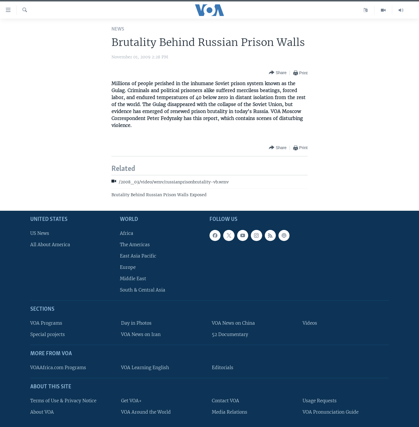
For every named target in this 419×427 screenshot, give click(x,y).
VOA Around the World (146, 412)
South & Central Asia (142, 290)
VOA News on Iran (141, 334)
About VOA (42, 412)
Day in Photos (136, 323)
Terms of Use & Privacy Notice (63, 400)
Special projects (47, 334)
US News (39, 233)
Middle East (133, 278)
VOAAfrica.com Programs (58, 367)
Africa (126, 233)
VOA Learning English (145, 367)
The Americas (135, 244)
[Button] (277, 73)
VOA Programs (46, 323)
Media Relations (229, 412)
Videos (310, 323)
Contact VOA (225, 400)
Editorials (222, 367)
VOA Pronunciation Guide (330, 412)
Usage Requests (320, 400)
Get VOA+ (131, 400)
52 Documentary (230, 334)
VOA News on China (233, 323)
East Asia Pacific (138, 256)
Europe (128, 267)
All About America (50, 244)
